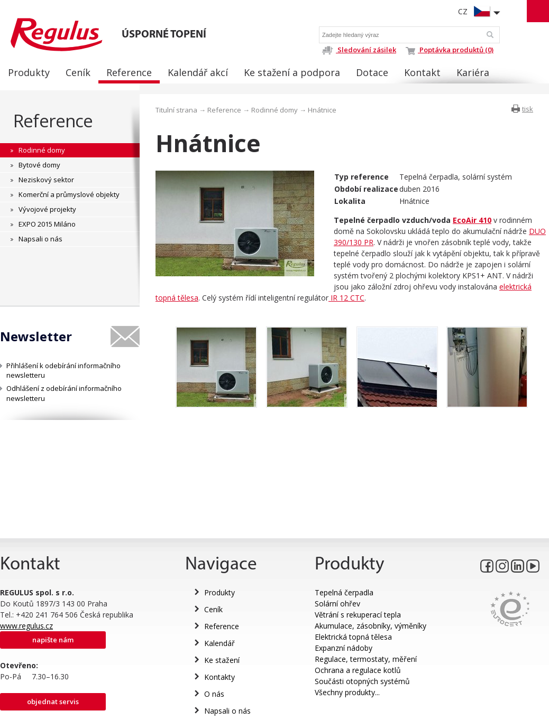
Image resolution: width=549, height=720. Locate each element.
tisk (527, 109)
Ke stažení (222, 660)
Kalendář (219, 643)
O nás (214, 694)
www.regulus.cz (26, 626)
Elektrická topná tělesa (353, 637)
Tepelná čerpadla (344, 592)
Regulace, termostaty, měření (366, 659)
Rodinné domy (274, 110)
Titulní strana (176, 110)
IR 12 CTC (346, 298)
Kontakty (219, 677)
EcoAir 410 (472, 220)
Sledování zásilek (359, 49)
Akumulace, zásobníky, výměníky (370, 626)
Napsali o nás (227, 711)
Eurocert (510, 609)
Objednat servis (53, 701)
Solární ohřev (337, 604)
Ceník (213, 609)
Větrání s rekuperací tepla (358, 615)
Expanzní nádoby (343, 648)
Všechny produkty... (347, 692)
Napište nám (53, 639)
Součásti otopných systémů (362, 681)
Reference (53, 121)
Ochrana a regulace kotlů (358, 670)
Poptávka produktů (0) (449, 49)
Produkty (219, 592)
